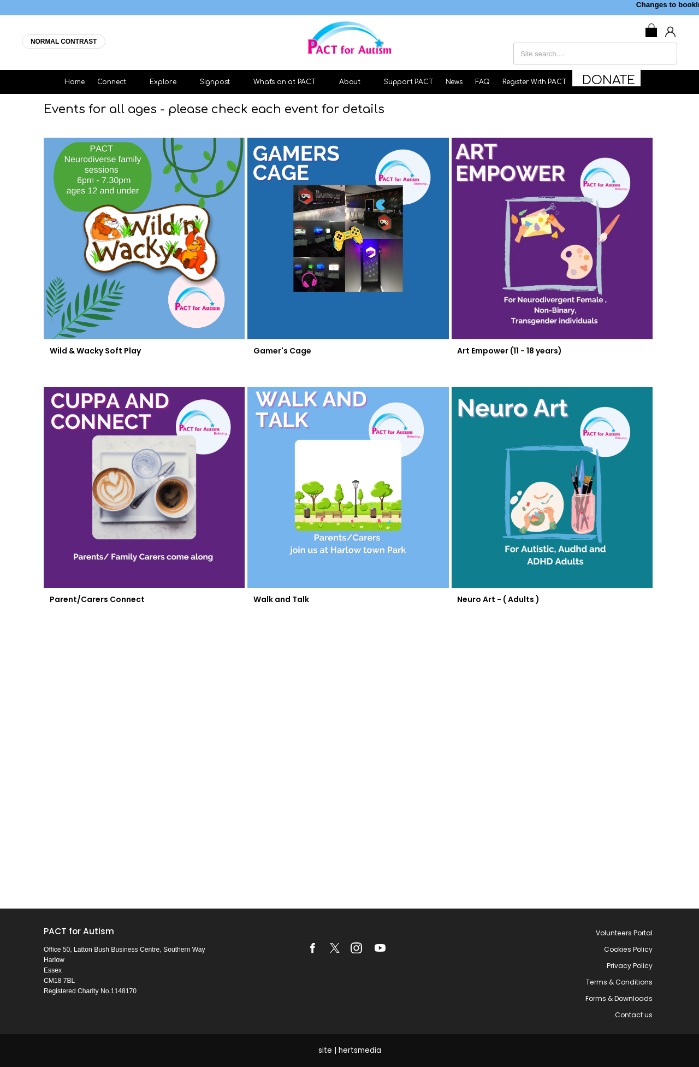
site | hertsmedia (349, 1050)
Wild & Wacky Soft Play (92, 350)
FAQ (489, 82)
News (461, 82)
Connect (127, 81)
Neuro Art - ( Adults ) (496, 599)
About (365, 81)
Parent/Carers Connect (94, 599)
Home (82, 82)
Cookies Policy (628, 949)
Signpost (230, 81)
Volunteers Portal (624, 933)
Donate (609, 82)
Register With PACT (541, 82)
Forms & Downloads (619, 998)
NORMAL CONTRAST (64, 41)
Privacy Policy (630, 965)
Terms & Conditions (619, 982)
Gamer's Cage (280, 350)
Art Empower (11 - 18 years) (507, 350)
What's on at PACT (300, 81)
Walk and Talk (279, 599)
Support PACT (415, 82)
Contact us (634, 1014)
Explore (178, 81)
